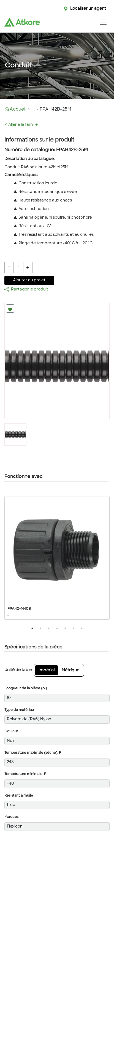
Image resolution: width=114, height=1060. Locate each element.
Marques (11, 817)
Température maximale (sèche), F (32, 753)
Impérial (47, 670)
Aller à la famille (21, 125)
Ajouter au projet (29, 280)
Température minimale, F (25, 774)
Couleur (11, 731)
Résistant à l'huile (18, 795)
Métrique (70, 670)
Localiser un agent (88, 9)
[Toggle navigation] (103, 22)
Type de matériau (19, 710)
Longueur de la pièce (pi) (25, 688)
